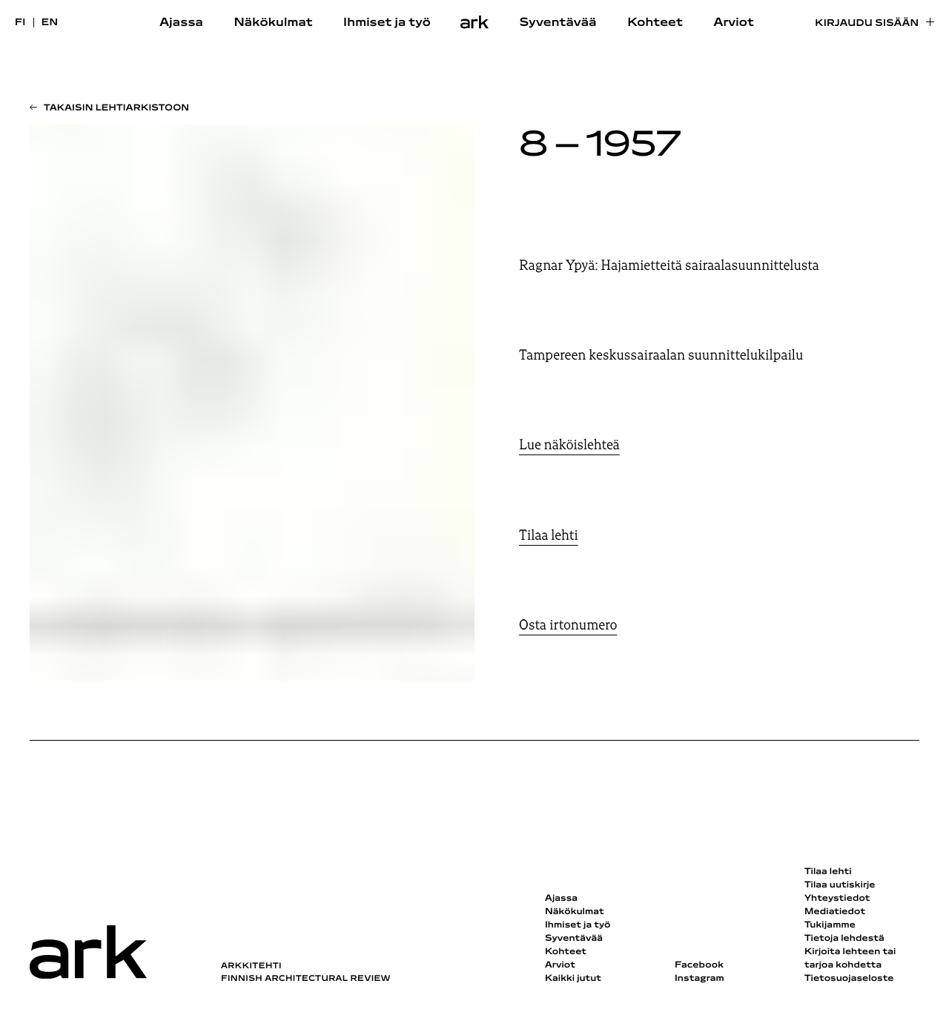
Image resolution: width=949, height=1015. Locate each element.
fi (20, 22)
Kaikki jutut (573, 978)
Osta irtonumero (568, 625)
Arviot (733, 23)
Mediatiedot (834, 911)
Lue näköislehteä (569, 444)
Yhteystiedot (837, 898)
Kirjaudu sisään (867, 23)
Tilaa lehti (548, 535)
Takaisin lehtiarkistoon (116, 108)
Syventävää (558, 23)
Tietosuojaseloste (849, 978)
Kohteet (655, 23)
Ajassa (181, 23)
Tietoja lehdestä (844, 938)
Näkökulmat (273, 23)
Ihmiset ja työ (387, 23)
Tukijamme (830, 925)
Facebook (699, 965)
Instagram (699, 978)
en (50, 22)
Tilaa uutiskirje (840, 885)
